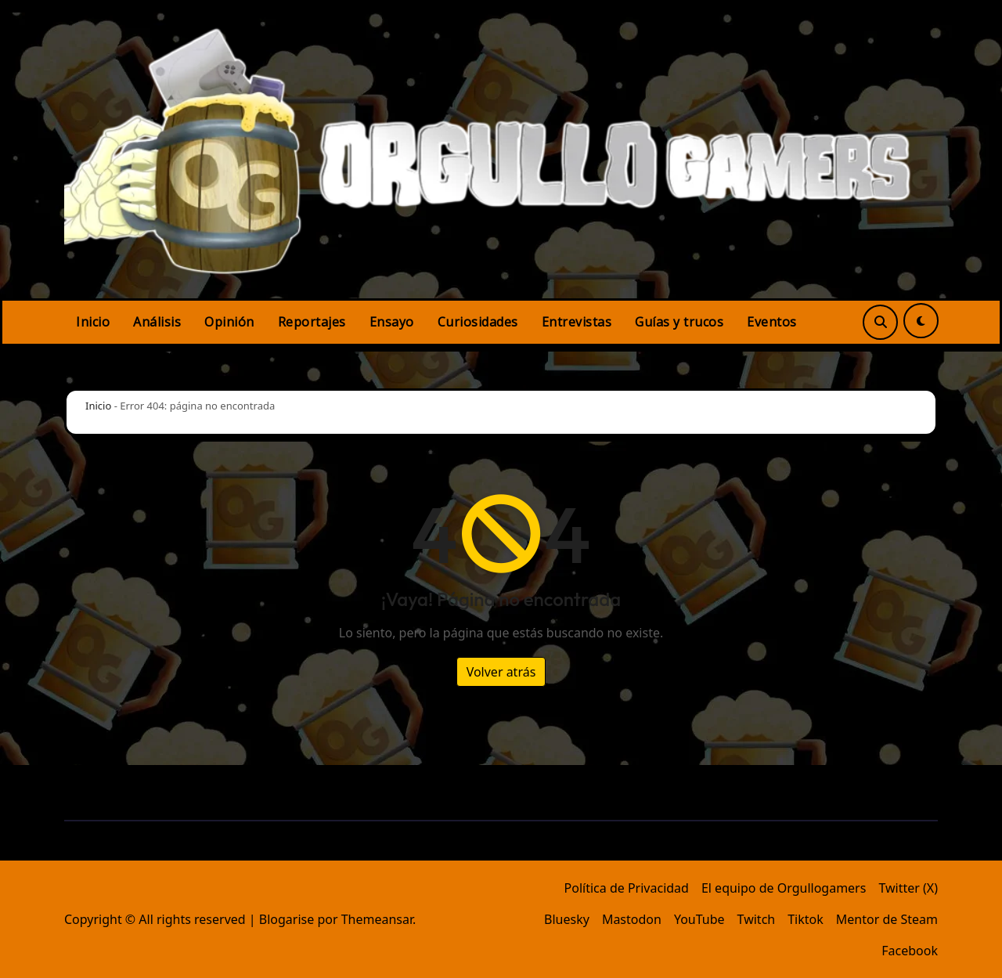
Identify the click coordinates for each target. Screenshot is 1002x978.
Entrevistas (577, 321)
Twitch (756, 919)
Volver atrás (501, 671)
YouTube (699, 919)
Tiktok (806, 919)
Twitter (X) (908, 888)
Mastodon (631, 919)
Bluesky (566, 919)
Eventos (772, 321)
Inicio (93, 321)
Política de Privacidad (626, 888)
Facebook (909, 950)
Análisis (157, 321)
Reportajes (312, 321)
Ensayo (391, 321)
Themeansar (377, 919)
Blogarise (286, 919)
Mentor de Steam (887, 919)
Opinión (229, 321)
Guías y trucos (679, 321)
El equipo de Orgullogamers (783, 888)
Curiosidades (478, 321)
